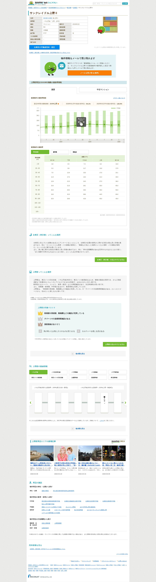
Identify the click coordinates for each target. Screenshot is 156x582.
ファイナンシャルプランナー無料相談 (96, 568)
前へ (30, 402)
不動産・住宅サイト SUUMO (37, 7)
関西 (52, 570)
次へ (125, 402)
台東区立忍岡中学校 (92, 501)
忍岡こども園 (46, 510)
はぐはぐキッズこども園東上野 (97, 510)
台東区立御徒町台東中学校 (72, 501)
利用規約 (96, 561)
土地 (123, 565)
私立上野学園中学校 (48, 504)
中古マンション (101, 565)
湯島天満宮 (45, 491)
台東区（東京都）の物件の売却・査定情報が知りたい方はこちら (49, 52)
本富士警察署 (46, 523)
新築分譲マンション (90, 565)
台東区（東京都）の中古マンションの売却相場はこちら (47, 549)
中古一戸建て (117, 565)
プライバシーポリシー (109, 561)
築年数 (55, 152)
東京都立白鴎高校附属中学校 (51, 501)
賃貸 (51, 565)
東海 (48, 570)
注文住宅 (30, 568)
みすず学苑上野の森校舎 (87, 507)
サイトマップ (86, 561)
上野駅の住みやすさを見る (115, 344)
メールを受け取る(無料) (89, 73)
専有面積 (35, 152)
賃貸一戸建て (74, 565)
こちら (102, 420)
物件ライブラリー (80, 568)
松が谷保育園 (78, 510)
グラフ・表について (119, 98)
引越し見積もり (63, 568)
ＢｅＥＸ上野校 (71, 507)
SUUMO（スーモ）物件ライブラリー (43, 3)
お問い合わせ (122, 561)
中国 (58, 570)
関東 (37, 570)
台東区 (75, 7)
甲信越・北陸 (42, 570)
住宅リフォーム (38, 568)
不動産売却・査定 (48, 568)
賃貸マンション (58, 565)
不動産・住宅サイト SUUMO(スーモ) (38, 565)
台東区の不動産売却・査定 (44, 47)
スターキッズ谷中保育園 (62, 510)
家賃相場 (81, 565)
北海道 (30, 570)
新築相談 (56, 568)
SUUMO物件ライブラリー (57, 7)
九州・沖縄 (64, 570)
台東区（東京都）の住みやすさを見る (111, 260)
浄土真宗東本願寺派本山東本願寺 (63, 491)
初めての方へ (75, 561)
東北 (34, 570)
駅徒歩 (75, 152)
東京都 (69, 7)
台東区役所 (45, 528)
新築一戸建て (109, 565)
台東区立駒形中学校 (109, 501)
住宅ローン (72, 568)
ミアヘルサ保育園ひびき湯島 (51, 513)
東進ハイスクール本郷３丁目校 (51, 507)
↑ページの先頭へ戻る (122, 554)
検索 (125, 3)
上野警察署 (58, 523)
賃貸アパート (66, 565)
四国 (55, 570)
